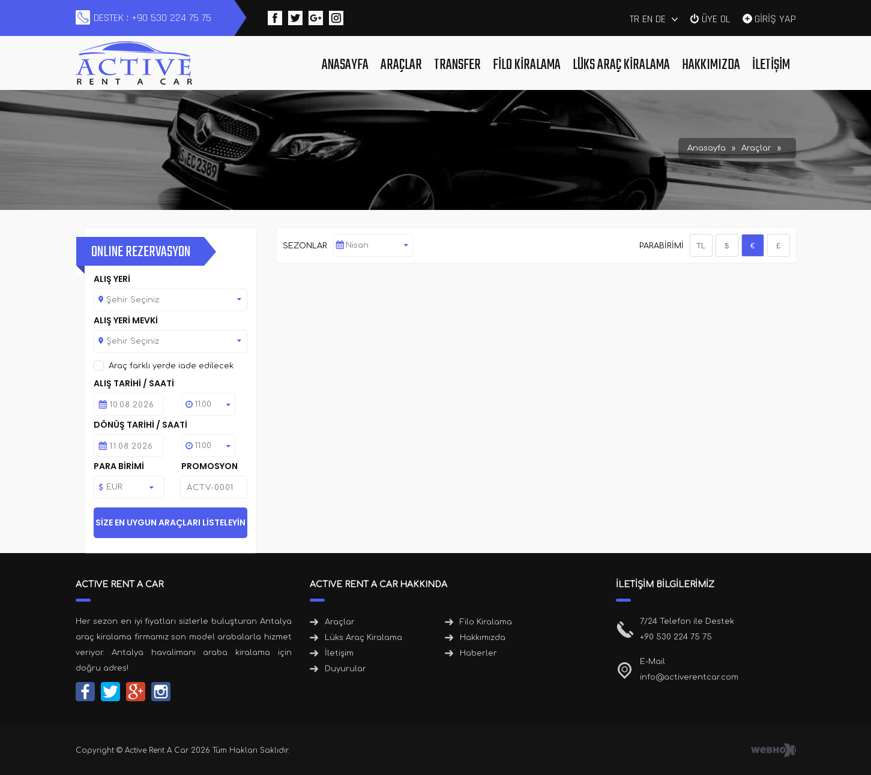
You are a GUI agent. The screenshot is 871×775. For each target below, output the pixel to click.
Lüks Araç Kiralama (621, 65)
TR (634, 19)
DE (661, 19)
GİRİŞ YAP (775, 18)
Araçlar (401, 65)
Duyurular (345, 669)
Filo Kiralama (527, 65)
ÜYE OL (716, 18)
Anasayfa (345, 65)
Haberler (478, 653)
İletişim (771, 65)
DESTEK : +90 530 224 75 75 (152, 18)
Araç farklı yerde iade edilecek (171, 366)
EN (647, 19)
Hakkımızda (711, 65)
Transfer (457, 65)
